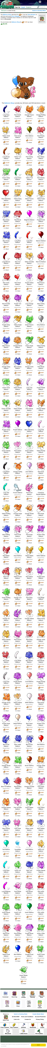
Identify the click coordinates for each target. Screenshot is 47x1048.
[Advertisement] (23, 48)
